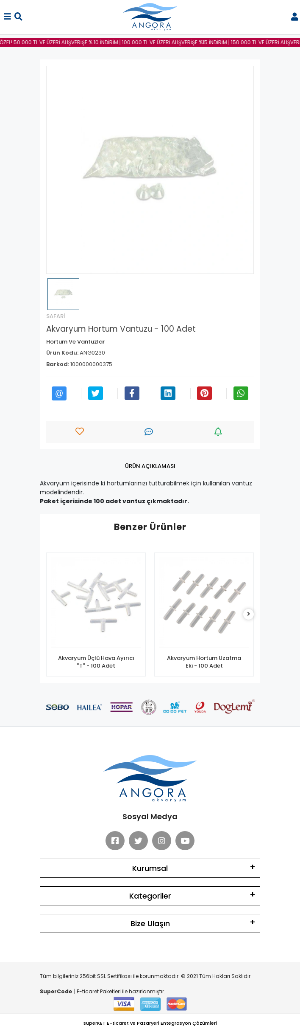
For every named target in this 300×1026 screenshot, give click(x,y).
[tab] (150, 466)
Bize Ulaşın (150, 923)
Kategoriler (150, 896)
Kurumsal (150, 868)
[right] (249, 614)
